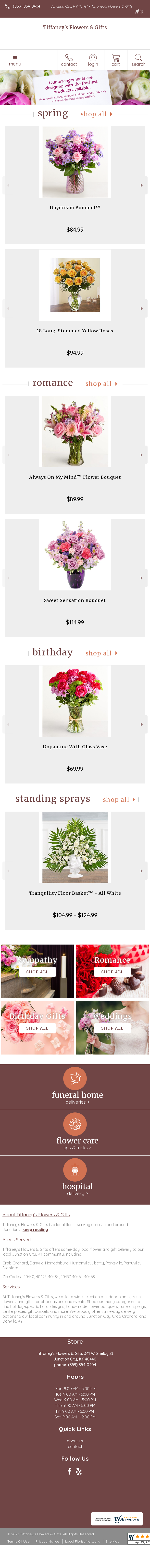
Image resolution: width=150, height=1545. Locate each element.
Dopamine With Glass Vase (75, 747)
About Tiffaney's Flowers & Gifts (36, 1215)
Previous (7, 185)
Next (142, 185)
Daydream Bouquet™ (75, 207)
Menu (15, 64)
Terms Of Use (18, 1541)
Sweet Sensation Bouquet (75, 600)
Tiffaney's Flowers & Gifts (75, 27)
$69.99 (75, 768)
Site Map (113, 1541)
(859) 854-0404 (26, 6)
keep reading (35, 1229)
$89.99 (75, 499)
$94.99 (75, 352)
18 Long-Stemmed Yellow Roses (75, 331)
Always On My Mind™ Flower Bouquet (75, 477)
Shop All (94, 114)
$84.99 (75, 229)
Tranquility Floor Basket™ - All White (75, 893)
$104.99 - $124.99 (75, 915)
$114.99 (75, 622)
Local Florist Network (82, 1541)
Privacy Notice (47, 1541)
